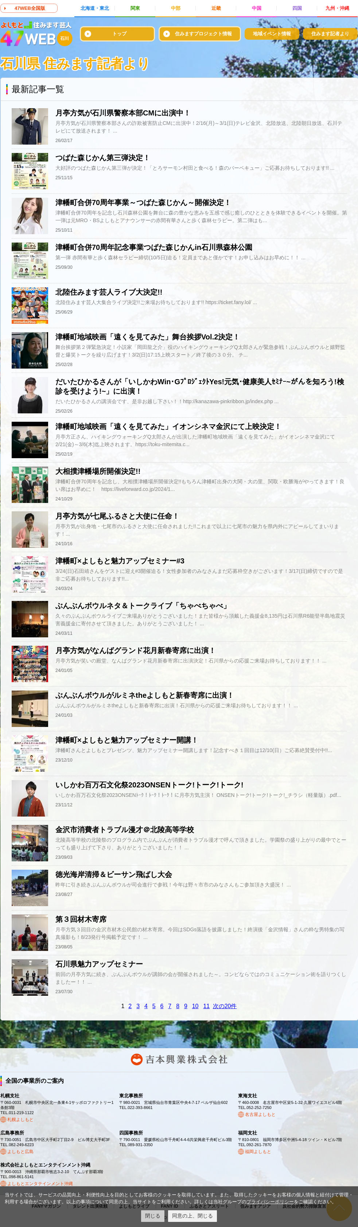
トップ (119, 33)
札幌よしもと (20, 1119)
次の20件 (225, 1006)
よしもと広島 (20, 1151)
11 (206, 1006)
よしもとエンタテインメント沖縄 (40, 1183)
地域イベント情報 (272, 33)
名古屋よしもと (260, 1114)
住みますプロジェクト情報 (203, 33)
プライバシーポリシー (270, 1201)
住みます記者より (330, 33)
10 (195, 1006)
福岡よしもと (258, 1151)
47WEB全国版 (30, 8)
